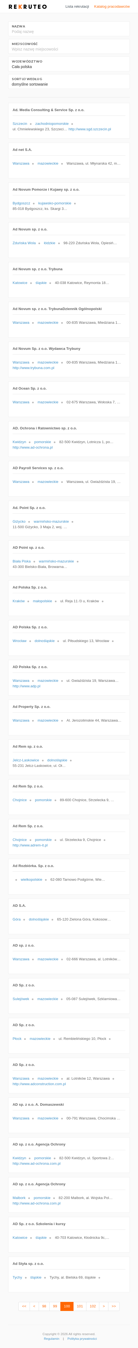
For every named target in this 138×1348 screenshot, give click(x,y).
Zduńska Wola (24, 243)
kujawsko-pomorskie (54, 203)
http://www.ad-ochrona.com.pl (37, 1163)
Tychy (17, 1277)
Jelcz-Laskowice (26, 760)
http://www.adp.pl (26, 686)
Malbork (19, 1198)
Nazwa (18, 26)
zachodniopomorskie (52, 124)
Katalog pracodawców (112, 6)
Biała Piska (22, 561)
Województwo (27, 61)
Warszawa (21, 163)
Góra (17, 919)
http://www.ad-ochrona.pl (33, 447)
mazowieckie (48, 163)
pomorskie (42, 442)
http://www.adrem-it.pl (30, 845)
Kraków (19, 601)
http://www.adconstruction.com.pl (39, 1084)
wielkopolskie (31, 879)
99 (55, 1306)
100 (67, 1306)
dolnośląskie (45, 641)
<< (24, 1306)
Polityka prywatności (82, 1338)
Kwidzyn (19, 442)
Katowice (20, 283)
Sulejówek (21, 999)
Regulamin (51, 1338)
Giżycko (19, 521)
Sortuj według (27, 79)
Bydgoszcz (21, 203)
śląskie (41, 283)
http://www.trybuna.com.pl (33, 368)
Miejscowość (25, 44)
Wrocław (20, 641)
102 (93, 1306)
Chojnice (20, 800)
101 (80, 1306)
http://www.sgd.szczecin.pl (90, 129)
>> (114, 1306)
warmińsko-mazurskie (51, 521)
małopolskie (42, 601)
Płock (17, 1039)
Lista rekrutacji (77, 6)
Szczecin (20, 124)
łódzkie (49, 243)
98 (44, 1306)
